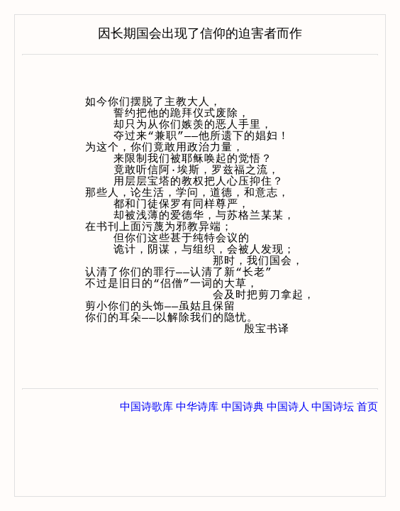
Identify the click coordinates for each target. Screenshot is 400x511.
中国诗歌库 (146, 406)
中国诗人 (288, 406)
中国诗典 (242, 406)
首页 (367, 406)
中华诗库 (197, 406)
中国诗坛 (332, 406)
